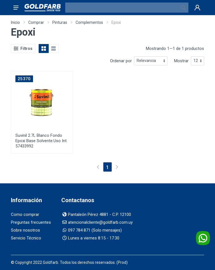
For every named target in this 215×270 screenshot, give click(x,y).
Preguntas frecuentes (31, 222)
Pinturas (59, 22)
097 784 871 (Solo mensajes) (95, 230)
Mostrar (181, 60)
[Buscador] (121, 8)
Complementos (89, 22)
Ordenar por (121, 60)
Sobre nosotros (25, 230)
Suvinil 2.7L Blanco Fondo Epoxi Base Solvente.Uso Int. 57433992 (41, 141)
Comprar (36, 22)
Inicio (15, 22)
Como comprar (25, 214)
